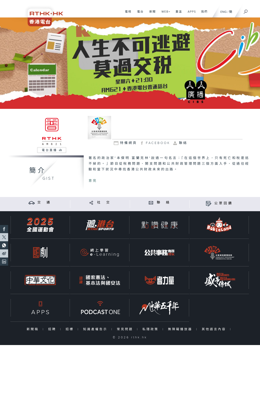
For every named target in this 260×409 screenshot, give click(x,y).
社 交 (104, 202)
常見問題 (126, 329)
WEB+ (164, 13)
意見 (93, 181)
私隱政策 (151, 329)
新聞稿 (34, 329)
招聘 (53, 329)
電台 (139, 13)
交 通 (44, 202)
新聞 (151, 13)
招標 (71, 329)
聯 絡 (164, 202)
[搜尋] (246, 10)
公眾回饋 (223, 203)
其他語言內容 (215, 329)
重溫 (177, 13)
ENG (223, 12)
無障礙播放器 (181, 329)
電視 (126, 13)
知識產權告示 (96, 329)
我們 (203, 13)
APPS (190, 13)
